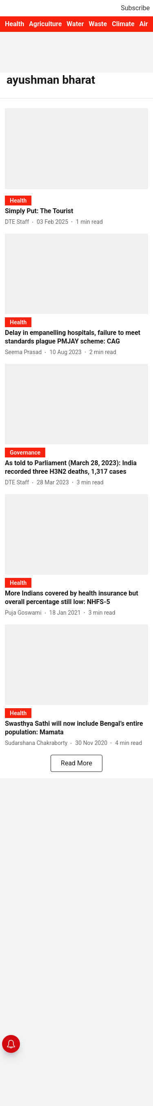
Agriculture (45, 24)
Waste (98, 24)
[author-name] (18, 222)
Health (14, 24)
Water (75, 24)
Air (144, 24)
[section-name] (18, 200)
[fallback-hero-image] (76, 148)
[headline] (76, 211)
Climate (123, 24)
